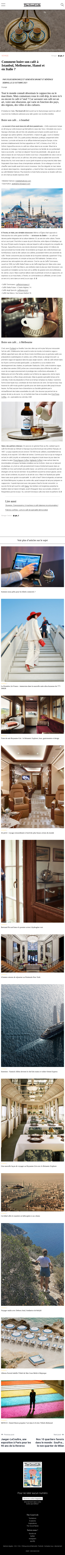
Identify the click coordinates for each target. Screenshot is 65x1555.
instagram (32, 1539)
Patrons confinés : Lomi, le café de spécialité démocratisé (26, 510)
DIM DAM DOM (34, 1551)
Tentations (32, 1518)
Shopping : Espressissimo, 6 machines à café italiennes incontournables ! (31, 505)
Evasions (32, 1521)
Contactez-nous (48, 1546)
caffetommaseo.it (22, 285)
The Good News (32, 1526)
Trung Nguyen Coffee (21, 460)
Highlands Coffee (36, 460)
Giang (27, 486)
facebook (32, 1534)
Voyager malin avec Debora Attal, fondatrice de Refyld (21, 1310)
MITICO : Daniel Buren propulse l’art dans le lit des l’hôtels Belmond (27, 1423)
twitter (32, 1536)
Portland (13, 348)
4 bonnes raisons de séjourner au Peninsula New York (20, 977)
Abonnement (58, 1546)
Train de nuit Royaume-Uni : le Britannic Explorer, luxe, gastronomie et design (30, 738)
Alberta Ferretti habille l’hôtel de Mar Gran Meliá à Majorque (23, 1373)
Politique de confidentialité (29, 1546)
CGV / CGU (17, 1546)
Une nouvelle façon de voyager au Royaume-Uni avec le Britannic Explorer (29, 1166)
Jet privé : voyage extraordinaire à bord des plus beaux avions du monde (27, 833)
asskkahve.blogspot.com (21, 184)
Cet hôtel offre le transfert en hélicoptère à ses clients (20, 1216)
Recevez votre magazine (32, 1499)
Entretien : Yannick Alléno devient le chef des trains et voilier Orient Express (29, 1072)
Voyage (5, 56)
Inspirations (32, 1523)
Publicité (40, 1546)
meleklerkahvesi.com (23, 181)
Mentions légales (8, 1546)
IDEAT (27, 1551)
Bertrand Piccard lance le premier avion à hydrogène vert (22, 927)
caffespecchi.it (22, 290)
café (44, 135)
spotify (32, 1541)
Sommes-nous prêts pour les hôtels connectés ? (18, 592)
